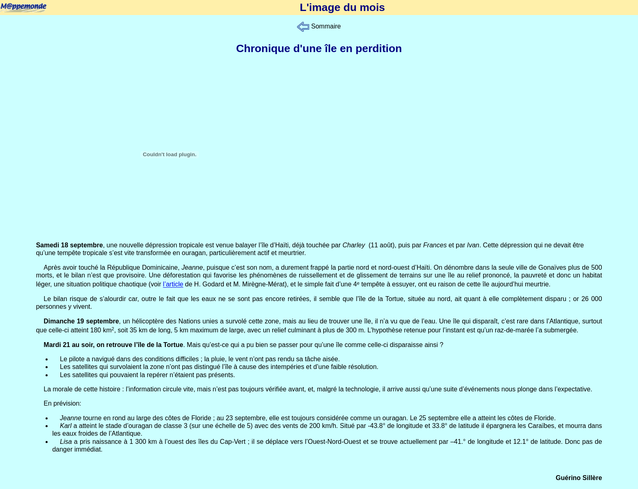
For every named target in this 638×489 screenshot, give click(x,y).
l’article (173, 284)
